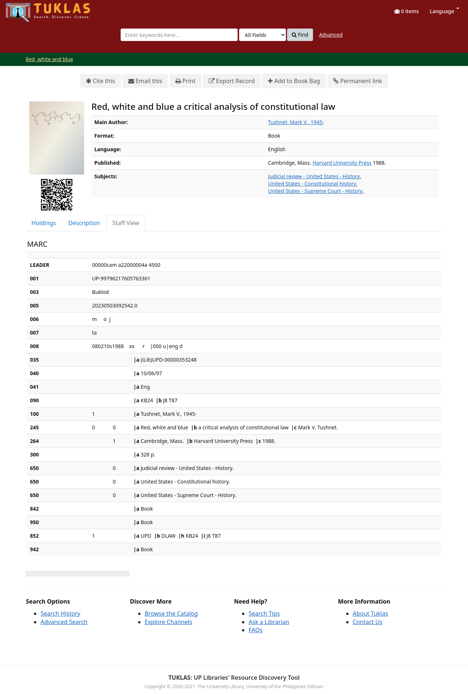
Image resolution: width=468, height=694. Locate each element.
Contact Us (367, 622)
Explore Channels (168, 622)
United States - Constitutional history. (312, 183)
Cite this (100, 81)
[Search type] (262, 35)
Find (300, 34)
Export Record (232, 81)
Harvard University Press (342, 162)
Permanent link (357, 81)
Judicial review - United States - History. (314, 176)
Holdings (43, 223)
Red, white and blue (49, 59)
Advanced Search (64, 622)
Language (444, 11)
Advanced (331, 34)
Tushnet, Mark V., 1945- (296, 122)
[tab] (44, 223)
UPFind (23, 9)
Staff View (125, 223)
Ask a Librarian (269, 622)
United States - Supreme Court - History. (316, 190)
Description (84, 223)
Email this (145, 81)
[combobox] (179, 35)
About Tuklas (370, 613)
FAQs (256, 630)
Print (186, 81)
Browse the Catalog (171, 613)
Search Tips (264, 613)
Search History (60, 613)
